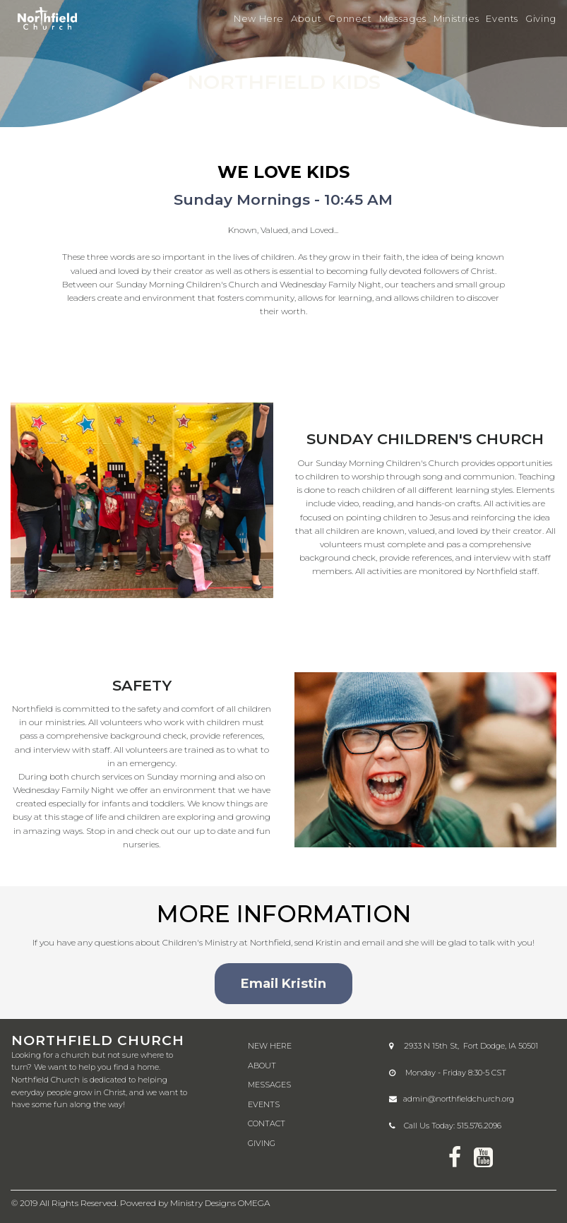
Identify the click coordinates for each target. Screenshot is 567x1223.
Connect (349, 18)
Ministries (456, 18)
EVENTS (264, 1104)
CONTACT (266, 1123)
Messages (402, 18)
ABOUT (262, 1065)
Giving (540, 18)
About (306, 18)
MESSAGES (269, 1085)
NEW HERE (270, 1046)
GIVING (261, 1143)
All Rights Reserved (78, 1203)
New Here (259, 18)
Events (502, 18)
